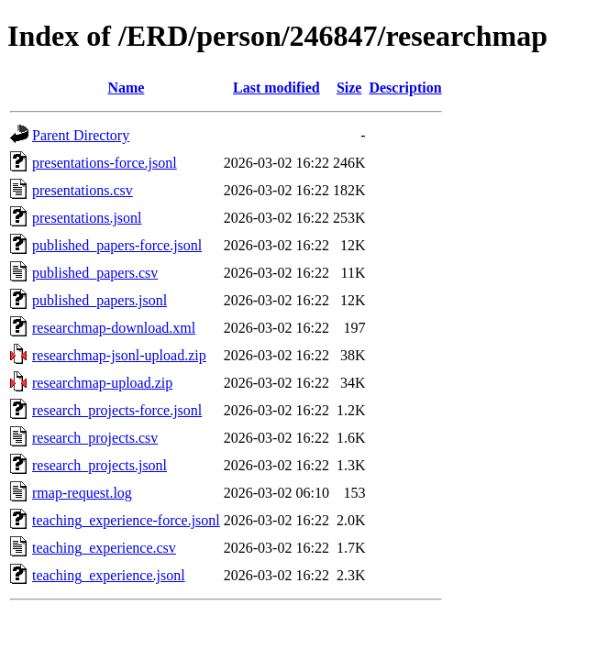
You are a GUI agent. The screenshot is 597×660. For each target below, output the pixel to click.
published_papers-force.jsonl (117, 245)
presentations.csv (82, 190)
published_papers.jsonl (99, 300)
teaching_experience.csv (104, 548)
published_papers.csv (95, 272)
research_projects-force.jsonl (117, 410)
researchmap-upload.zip (102, 382)
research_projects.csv (95, 438)
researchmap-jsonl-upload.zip (119, 355)
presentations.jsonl (87, 218)
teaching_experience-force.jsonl (126, 520)
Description (405, 87)
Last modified (276, 87)
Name (125, 87)
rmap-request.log (82, 492)
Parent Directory (80, 135)
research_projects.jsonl (99, 465)
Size (349, 87)
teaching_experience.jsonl (108, 575)
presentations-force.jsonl (104, 162)
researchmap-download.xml (113, 328)
